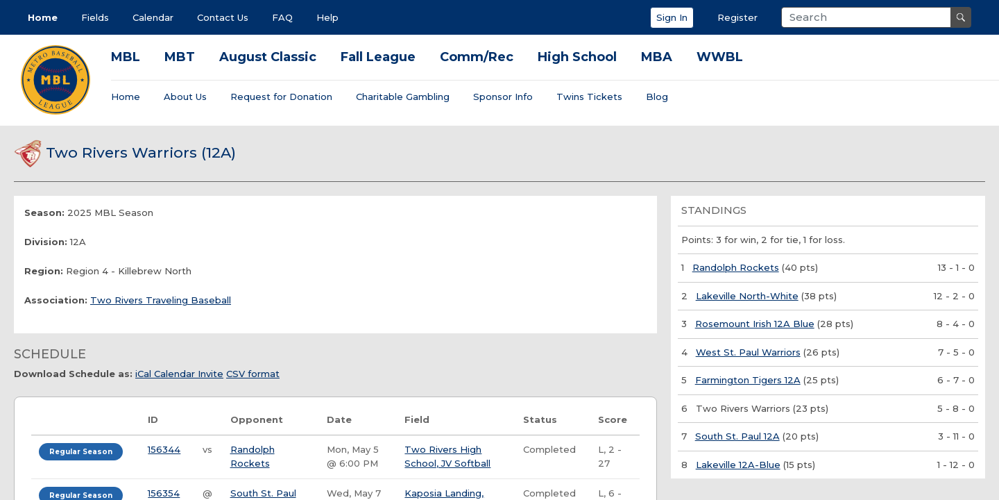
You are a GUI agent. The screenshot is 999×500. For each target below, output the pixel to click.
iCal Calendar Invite (179, 373)
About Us (185, 96)
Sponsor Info (503, 96)
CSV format (253, 373)
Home (43, 17)
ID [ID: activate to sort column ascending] (153, 419)
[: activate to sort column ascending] (85, 420)
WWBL (720, 57)
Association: (55, 300)
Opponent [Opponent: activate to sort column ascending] (256, 419)
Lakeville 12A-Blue (738, 464)
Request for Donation (281, 96)
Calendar (153, 17)
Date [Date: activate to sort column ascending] (339, 419)
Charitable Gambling (403, 96)
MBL (125, 57)
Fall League (378, 57)
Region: (43, 270)
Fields (95, 17)
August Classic (267, 57)
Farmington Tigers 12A (748, 379)
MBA (656, 57)
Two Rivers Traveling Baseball (160, 300)
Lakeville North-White (747, 295)
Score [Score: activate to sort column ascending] (612, 419)
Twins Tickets (589, 96)
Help (327, 17)
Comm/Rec (476, 57)
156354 (164, 493)
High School (577, 57)
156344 (164, 449)
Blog (657, 96)
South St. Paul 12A (737, 436)
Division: (45, 241)
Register (737, 17)
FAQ (282, 17)
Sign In (672, 17)
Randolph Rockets (735, 267)
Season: (44, 212)
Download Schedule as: (73, 373)
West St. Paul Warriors (748, 352)
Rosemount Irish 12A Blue (754, 323)
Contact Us (222, 17)
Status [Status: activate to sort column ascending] (540, 419)
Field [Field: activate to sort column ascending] (416, 419)
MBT (179, 57)
